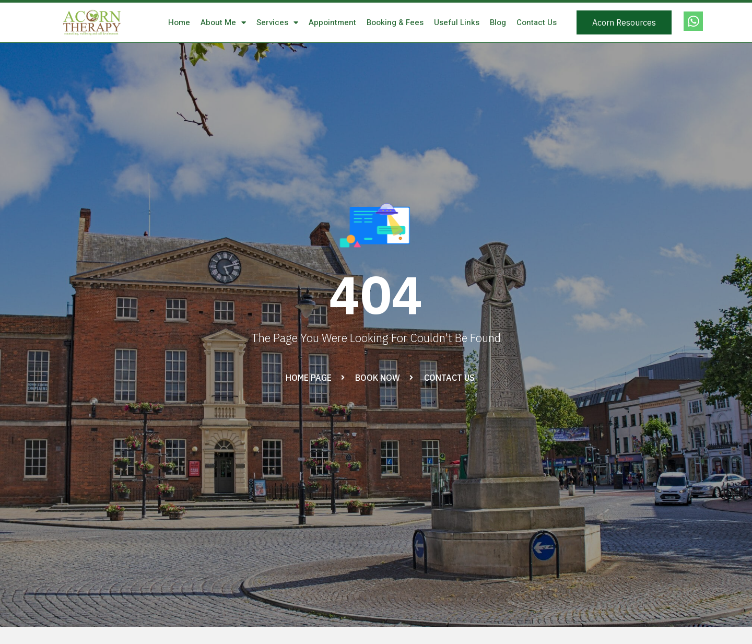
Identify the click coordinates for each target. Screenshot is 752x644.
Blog (498, 22)
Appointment (332, 22)
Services (277, 23)
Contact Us (536, 22)
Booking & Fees (395, 22)
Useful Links (456, 22)
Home (179, 22)
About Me (223, 23)
